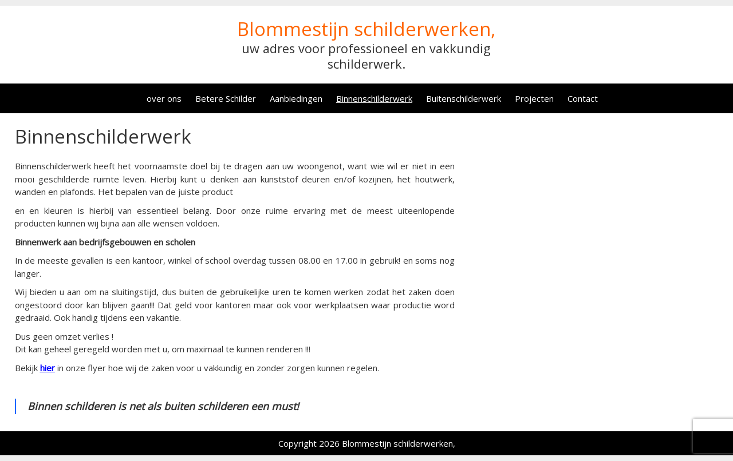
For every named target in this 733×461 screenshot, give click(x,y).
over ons (164, 98)
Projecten (534, 98)
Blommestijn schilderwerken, (366, 29)
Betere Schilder (225, 98)
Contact (583, 98)
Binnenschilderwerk (374, 98)
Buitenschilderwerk (463, 98)
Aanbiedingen (296, 98)
